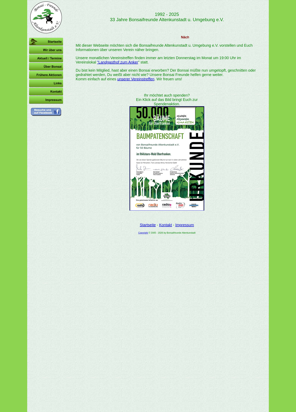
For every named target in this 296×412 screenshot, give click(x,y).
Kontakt (165, 225)
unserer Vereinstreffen (135, 79)
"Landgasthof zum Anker (117, 62)
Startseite (148, 225)
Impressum (184, 225)
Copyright (143, 233)
